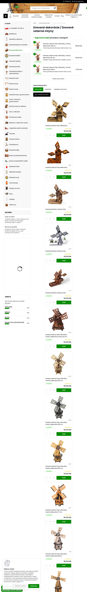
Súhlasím (33, 586)
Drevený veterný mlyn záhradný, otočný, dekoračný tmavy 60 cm (71, 217)
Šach (9, 194)
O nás (10, 16)
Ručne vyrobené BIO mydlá (16, 161)
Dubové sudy (11, 89)
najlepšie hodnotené (60, 89)
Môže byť (7, 312)
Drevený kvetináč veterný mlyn (45, 171)
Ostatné (10, 133)
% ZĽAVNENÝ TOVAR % (14, 28)
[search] (55, 8)
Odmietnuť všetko (20, 586)
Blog (62, 16)
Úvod (34, 23)
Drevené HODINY (12, 55)
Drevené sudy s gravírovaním (17, 94)
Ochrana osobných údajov (36, 16)
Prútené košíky (12, 150)
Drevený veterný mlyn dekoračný (42, 127)
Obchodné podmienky (24, 16)
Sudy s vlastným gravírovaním (12, 100)
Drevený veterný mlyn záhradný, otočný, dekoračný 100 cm (45, 263)
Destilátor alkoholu (13, 39)
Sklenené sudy (12, 177)
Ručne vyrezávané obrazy (16, 155)
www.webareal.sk (50, 590)
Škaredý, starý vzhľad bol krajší (14, 322)
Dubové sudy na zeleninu (15, 106)
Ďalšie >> (63, 466)
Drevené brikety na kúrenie (16, 44)
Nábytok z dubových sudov (16, 122)
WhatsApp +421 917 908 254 (12, 590)
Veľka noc (10, 205)
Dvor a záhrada (12, 112)
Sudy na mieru (10, 217)
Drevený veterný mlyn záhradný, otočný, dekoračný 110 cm (58, 445)
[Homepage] (5, 16)
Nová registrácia (79, 1)
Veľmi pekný (8, 307)
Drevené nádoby (12, 61)
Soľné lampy (11, 183)
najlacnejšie (38, 89)
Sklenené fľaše (12, 166)
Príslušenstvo (11, 144)
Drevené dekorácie (13, 50)
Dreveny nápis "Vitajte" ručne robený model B (21, 279)
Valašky (10, 199)
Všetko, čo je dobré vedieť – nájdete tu (73, 16)
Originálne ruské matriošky (16, 128)
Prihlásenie (68, 1)
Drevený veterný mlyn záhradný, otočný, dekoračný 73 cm (71, 309)
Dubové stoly (11, 84)
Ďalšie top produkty (58, 79)
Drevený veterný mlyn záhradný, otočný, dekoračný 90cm (45, 354)
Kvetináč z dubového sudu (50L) (21, 263)
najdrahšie (48, 89)
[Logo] (15, 8)
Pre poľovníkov (12, 139)
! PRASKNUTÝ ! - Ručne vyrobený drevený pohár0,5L (21, 247)
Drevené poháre (12, 66)
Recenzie (16, 16)
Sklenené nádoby (13, 172)
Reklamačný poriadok (49, 16)
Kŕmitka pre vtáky (13, 117)
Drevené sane (12, 78)
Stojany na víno (12, 188)
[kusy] (39, 139)
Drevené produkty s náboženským (14, 72)
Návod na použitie (11, 227)
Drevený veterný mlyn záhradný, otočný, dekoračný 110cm (71, 400)
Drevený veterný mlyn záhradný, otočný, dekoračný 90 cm (71, 354)
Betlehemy (10, 34)
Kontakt (57, 16)
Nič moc (7, 317)
